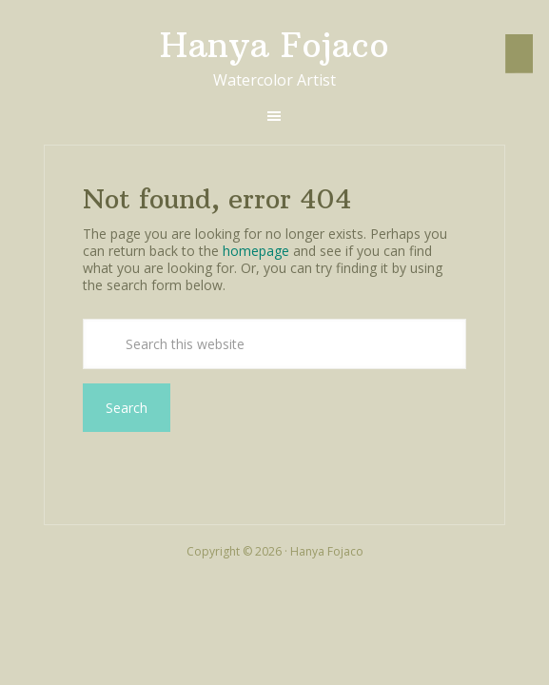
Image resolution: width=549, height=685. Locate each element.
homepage (256, 251)
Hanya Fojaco (274, 45)
